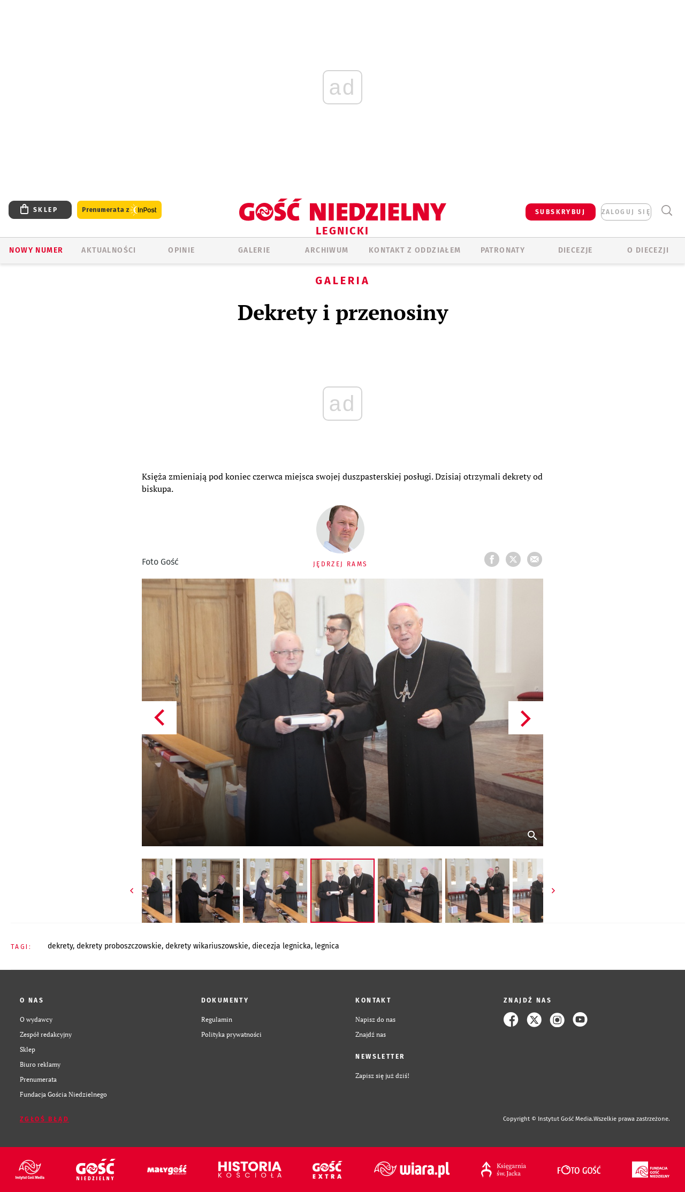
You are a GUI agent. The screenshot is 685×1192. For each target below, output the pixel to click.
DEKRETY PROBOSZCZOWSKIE (119, 946)
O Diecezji (648, 250)
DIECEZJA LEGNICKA (281, 946)
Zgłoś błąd (44, 1119)
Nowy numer (36, 250)
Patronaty (503, 250)
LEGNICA (327, 946)
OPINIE (181, 250)
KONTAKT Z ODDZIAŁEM (415, 250)
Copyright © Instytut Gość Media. (548, 1118)
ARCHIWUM (326, 250)
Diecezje (575, 250)
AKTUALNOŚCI (108, 250)
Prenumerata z (119, 210)
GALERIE (254, 250)
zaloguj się (626, 212)
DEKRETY (60, 946)
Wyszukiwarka (666, 211)
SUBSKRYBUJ (560, 212)
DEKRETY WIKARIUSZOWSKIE (206, 946)
